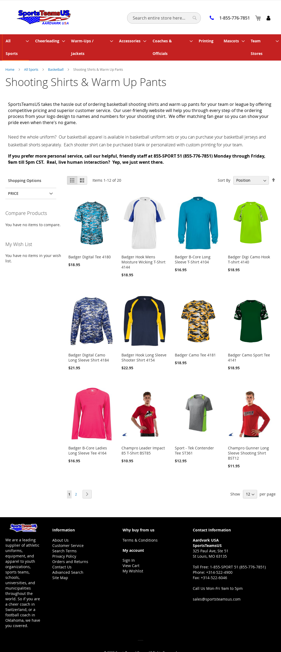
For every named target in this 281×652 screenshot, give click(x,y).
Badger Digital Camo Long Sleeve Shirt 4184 (88, 345)
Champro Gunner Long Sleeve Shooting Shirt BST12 (248, 440)
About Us (60, 527)
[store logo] (42, 17)
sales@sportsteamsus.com (217, 586)
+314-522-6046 (214, 564)
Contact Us (62, 554)
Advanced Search (67, 559)
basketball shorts (24, 132)
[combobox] (164, 18)
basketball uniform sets (152, 124)
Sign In (129, 547)
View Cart (131, 552)
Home (10, 56)
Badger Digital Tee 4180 (89, 244)
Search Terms (64, 538)
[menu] (140, 41)
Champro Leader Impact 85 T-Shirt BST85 (143, 438)
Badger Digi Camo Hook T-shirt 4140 (249, 246)
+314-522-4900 (219, 559)
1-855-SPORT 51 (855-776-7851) (238, 554)
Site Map (60, 564)
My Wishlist (133, 558)
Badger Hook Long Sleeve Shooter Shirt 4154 (144, 345)
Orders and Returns (70, 548)
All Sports (31, 56)
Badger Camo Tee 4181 (195, 342)
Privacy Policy (64, 543)
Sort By (224, 167)
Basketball (56, 56)
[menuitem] (16, 41)
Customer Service (68, 532)
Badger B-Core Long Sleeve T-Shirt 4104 (192, 246)
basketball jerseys (241, 124)
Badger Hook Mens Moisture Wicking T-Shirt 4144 (143, 249)
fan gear (215, 104)
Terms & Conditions (140, 527)
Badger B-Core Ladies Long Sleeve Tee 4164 (87, 438)
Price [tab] (13, 180)
